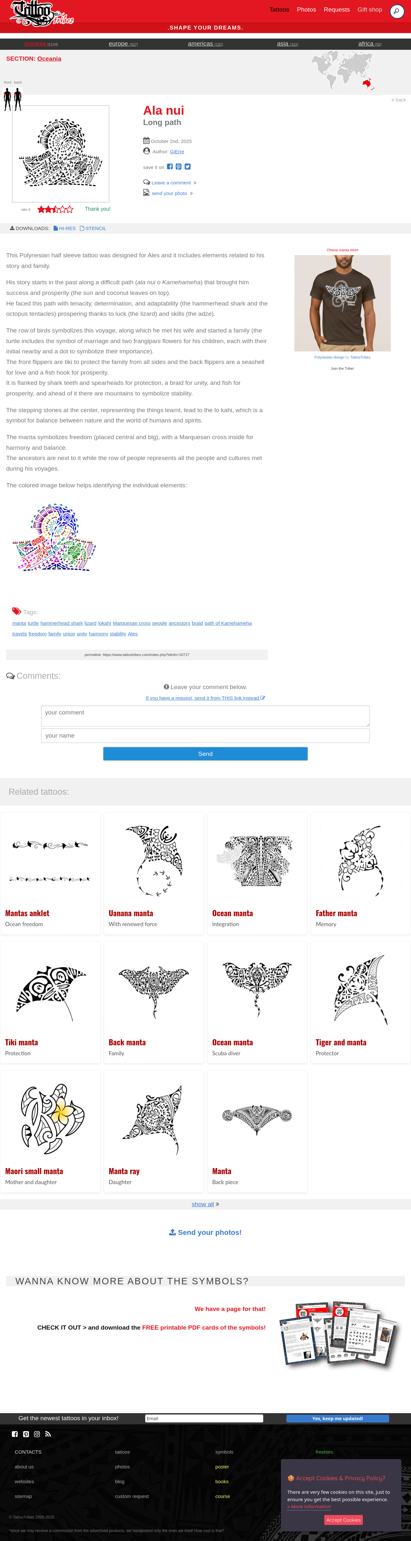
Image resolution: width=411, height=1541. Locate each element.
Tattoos (279, 9)
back (398, 99)
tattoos (122, 1452)
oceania (41, 43)
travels (19, 633)
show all (203, 1204)
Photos (306, 9)
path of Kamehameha (228, 623)
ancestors (179, 623)
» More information (309, 1506)
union (69, 633)
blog (119, 1481)
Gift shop (370, 9)
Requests (337, 9)
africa (369, 43)
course (222, 1496)
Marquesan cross (132, 623)
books (222, 1481)
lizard (91, 623)
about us (24, 1466)
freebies (324, 1452)
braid (197, 623)
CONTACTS (28, 1452)
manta (19, 623)
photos (122, 1466)
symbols (224, 1452)
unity (82, 633)
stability (118, 633)
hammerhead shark (61, 623)
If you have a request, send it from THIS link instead (205, 698)
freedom (38, 633)
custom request (132, 1496)
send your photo (165, 193)
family (54, 633)
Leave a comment (167, 182)
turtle (33, 623)
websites (24, 1481)
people (159, 623)
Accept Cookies (344, 1520)
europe (123, 43)
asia (287, 43)
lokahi (104, 623)
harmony (98, 633)
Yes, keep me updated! (337, 1418)
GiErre (177, 151)
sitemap (23, 1496)
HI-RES (64, 228)
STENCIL (92, 228)
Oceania (49, 58)
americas (205, 43)
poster (222, 1466)
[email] (204, 1418)
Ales (133, 633)
